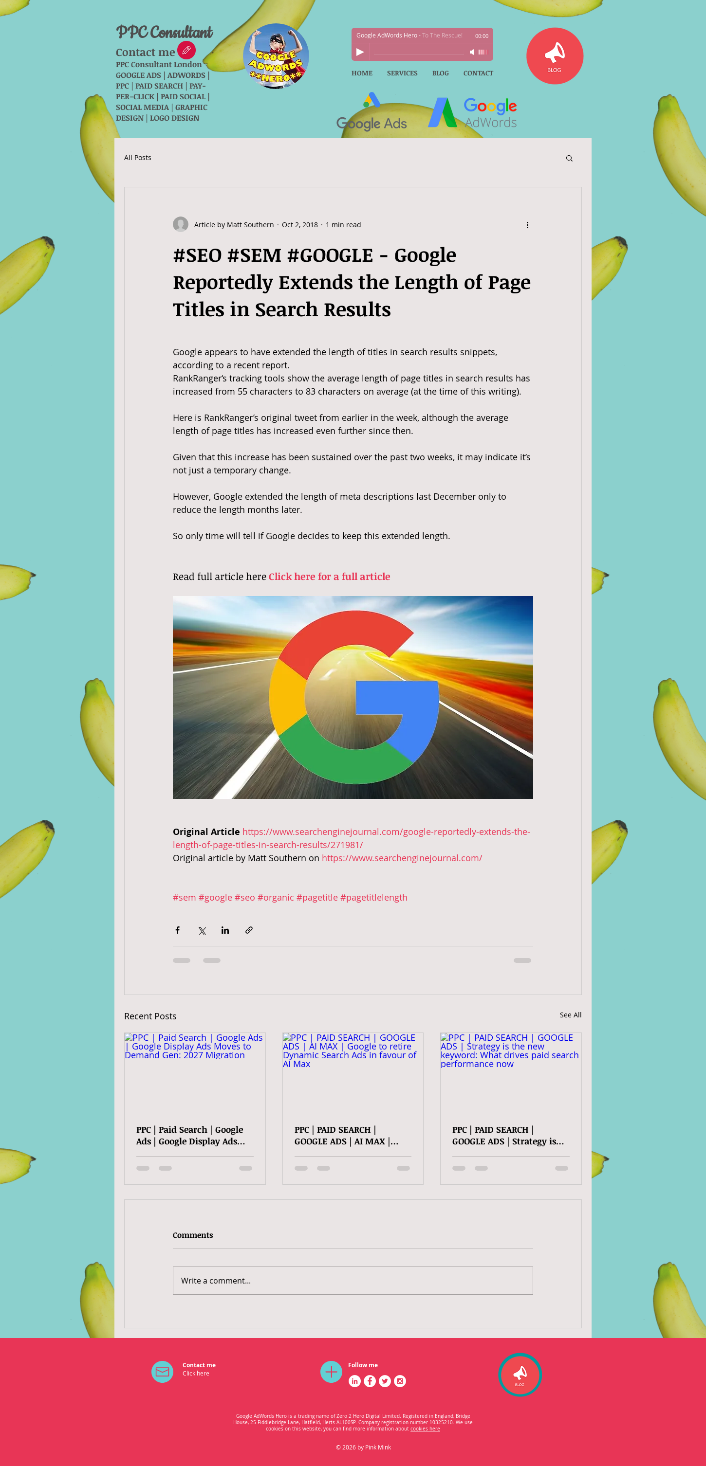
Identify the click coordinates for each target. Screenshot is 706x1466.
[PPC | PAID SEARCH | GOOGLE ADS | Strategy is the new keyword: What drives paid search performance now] (511, 1072)
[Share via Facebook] (177, 930)
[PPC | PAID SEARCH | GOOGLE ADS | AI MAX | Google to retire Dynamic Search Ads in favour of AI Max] (353, 1072)
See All (571, 1014)
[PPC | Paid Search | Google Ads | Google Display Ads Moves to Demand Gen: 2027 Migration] (195, 1072)
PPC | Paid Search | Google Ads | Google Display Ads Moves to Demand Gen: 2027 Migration (189, 1135)
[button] (569, 158)
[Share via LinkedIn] (225, 930)
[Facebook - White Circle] (370, 1381)
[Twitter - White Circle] (385, 1381)
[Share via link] (249, 930)
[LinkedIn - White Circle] (355, 1381)
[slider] (483, 52)
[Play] (360, 52)
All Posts (137, 157)
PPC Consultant (164, 33)
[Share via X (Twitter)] (201, 930)
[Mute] (473, 52)
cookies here (425, 1429)
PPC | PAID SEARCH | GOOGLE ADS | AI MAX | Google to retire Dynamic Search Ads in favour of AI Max (349, 1135)
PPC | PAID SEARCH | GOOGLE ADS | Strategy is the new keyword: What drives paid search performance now (504, 1135)
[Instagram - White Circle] (400, 1381)
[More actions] (527, 224)
